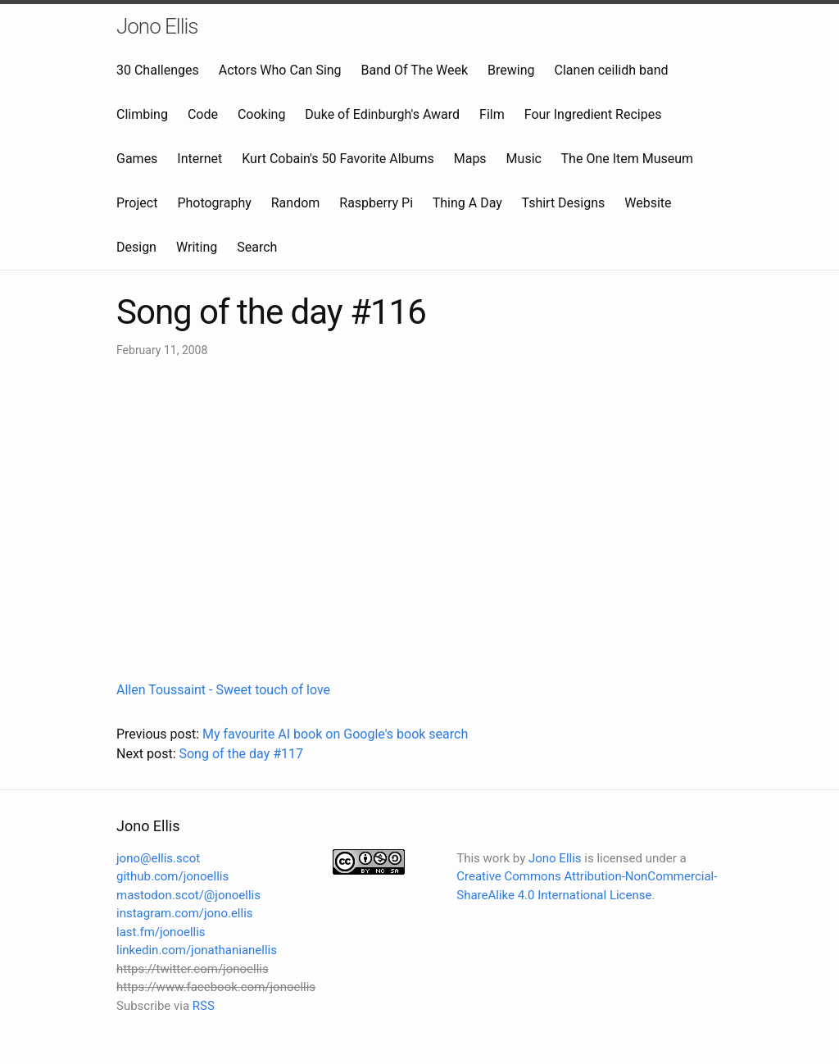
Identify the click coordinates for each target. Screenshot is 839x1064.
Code (203, 114)
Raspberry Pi (376, 203)
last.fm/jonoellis (161, 932)
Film (492, 114)
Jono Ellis (157, 26)
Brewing (511, 70)
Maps (470, 158)
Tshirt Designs (563, 203)
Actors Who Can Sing (280, 70)
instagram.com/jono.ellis (184, 913)
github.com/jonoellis (172, 876)
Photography (214, 203)
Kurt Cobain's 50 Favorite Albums (338, 158)
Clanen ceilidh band (612, 70)
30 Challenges (157, 70)
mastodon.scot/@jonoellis (188, 895)
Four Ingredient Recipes (593, 114)
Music (524, 158)
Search (257, 247)
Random (295, 203)
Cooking (261, 114)
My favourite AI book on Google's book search (335, 734)
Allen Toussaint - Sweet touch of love (223, 690)
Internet (199, 158)
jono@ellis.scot (158, 858)
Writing (196, 247)
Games (136, 158)
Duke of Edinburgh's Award (382, 114)
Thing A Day (467, 203)
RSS (204, 1005)
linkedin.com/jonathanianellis (196, 950)
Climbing (142, 114)
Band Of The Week (415, 70)
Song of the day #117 (241, 754)
